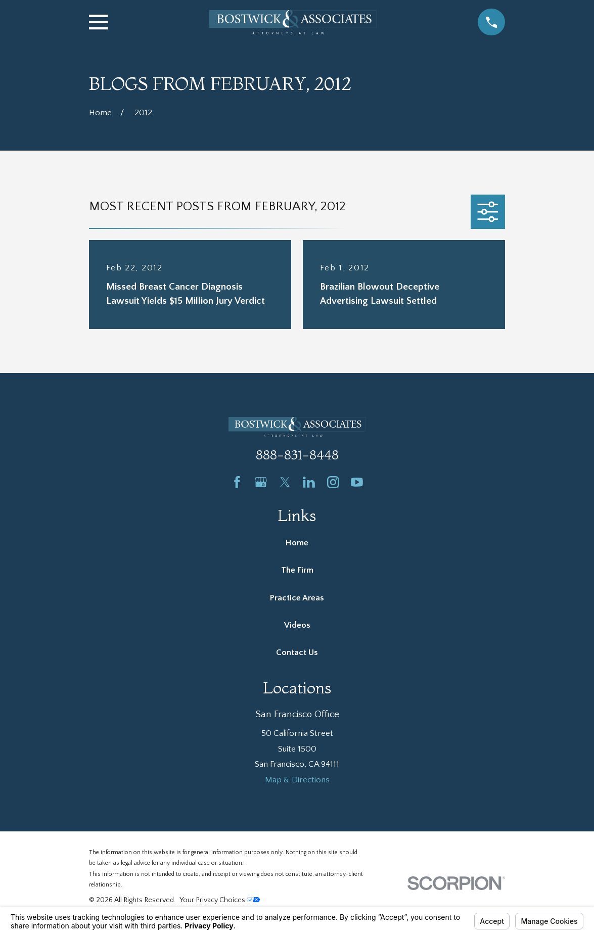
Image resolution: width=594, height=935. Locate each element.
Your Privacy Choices (219, 900)
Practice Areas (297, 597)
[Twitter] (285, 482)
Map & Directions (297, 779)
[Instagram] (333, 482)
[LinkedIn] (309, 482)
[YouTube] (357, 482)
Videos (297, 625)
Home (297, 542)
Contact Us (297, 652)
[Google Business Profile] (261, 482)
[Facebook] (237, 482)
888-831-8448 (297, 454)
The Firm (297, 570)
